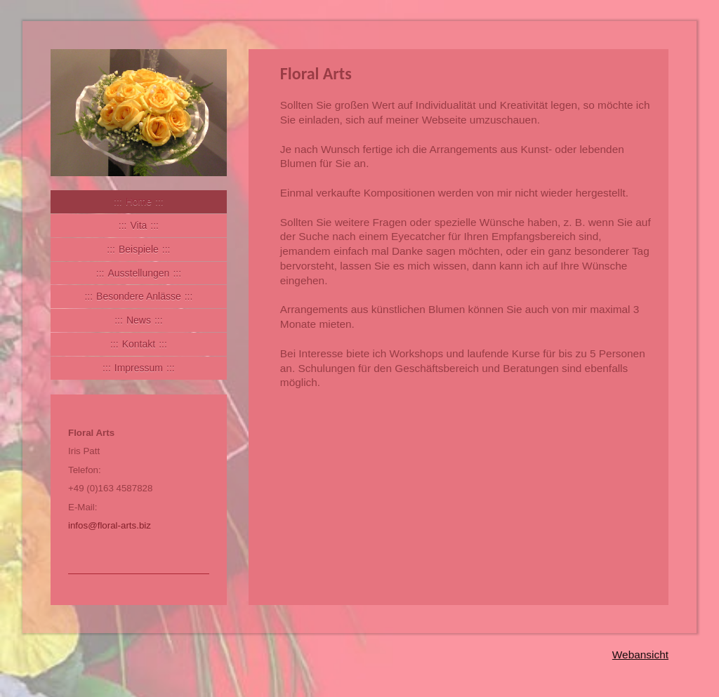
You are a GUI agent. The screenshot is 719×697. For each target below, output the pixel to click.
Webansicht (640, 655)
